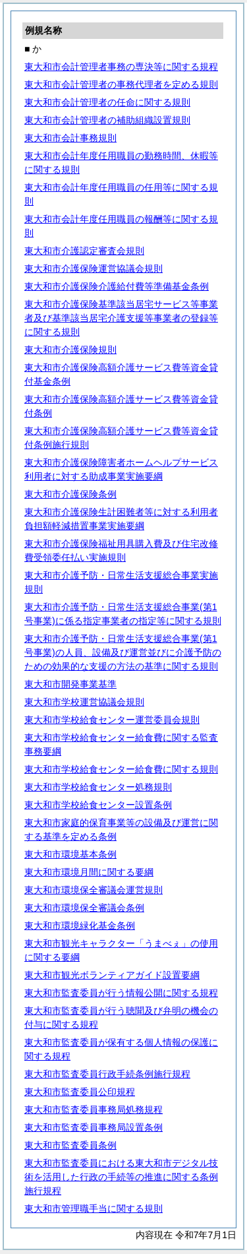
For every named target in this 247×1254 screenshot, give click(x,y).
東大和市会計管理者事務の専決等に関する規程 (121, 66)
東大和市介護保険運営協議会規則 (93, 268)
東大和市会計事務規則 (70, 138)
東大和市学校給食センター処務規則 (98, 787)
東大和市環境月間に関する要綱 (88, 872)
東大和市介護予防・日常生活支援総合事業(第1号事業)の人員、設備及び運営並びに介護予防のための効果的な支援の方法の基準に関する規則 (122, 652)
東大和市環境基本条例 (70, 854)
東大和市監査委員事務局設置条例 (93, 1127)
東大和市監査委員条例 (70, 1145)
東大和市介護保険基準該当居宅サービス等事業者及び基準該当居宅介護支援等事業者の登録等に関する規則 (121, 318)
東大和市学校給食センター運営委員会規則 (112, 719)
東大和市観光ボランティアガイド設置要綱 (112, 975)
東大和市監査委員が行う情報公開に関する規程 (121, 993)
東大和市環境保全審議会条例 (84, 907)
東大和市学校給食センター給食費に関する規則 (121, 769)
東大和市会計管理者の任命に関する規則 (107, 102)
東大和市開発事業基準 (70, 684)
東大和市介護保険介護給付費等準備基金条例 (116, 286)
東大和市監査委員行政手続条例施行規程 (107, 1074)
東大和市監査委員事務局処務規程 (93, 1109)
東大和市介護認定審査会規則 (84, 250)
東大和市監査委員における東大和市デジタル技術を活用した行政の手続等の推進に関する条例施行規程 (121, 1177)
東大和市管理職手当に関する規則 (93, 1208)
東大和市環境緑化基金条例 (79, 925)
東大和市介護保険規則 (70, 349)
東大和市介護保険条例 (70, 494)
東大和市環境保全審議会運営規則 (93, 890)
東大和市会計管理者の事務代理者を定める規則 (121, 84)
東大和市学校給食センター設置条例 (98, 804)
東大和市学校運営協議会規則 (84, 702)
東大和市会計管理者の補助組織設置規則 (107, 120)
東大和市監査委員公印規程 (79, 1091)
